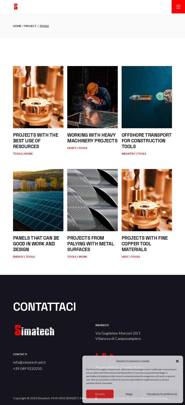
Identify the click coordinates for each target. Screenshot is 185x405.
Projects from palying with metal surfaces (90, 243)
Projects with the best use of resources (35, 140)
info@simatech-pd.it (29, 362)
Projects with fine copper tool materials (145, 243)
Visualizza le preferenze (162, 394)
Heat (125, 256)
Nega (129, 394)
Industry (128, 153)
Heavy (71, 147)
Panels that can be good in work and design (36, 243)
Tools (17, 153)
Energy (18, 256)
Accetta (100, 394)
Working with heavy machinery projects (92, 138)
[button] (177, 361)
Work (28, 153)
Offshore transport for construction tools (147, 140)
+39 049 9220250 (27, 368)
